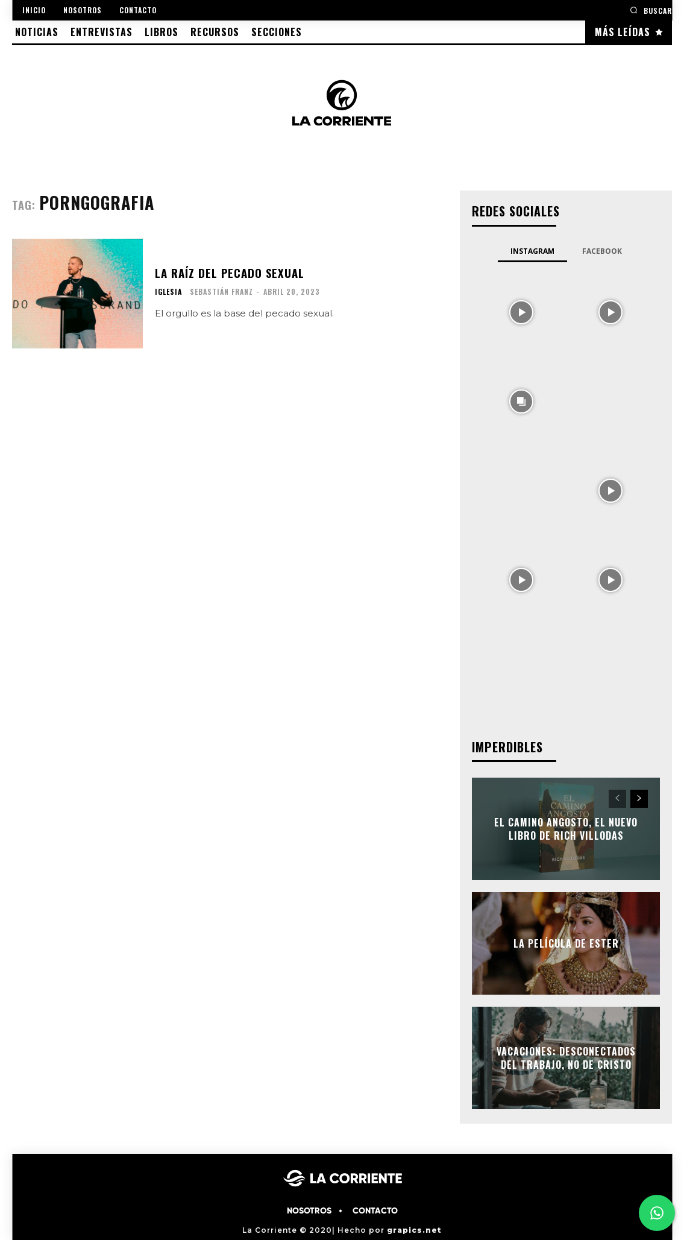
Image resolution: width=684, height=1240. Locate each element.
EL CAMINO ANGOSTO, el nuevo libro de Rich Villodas (566, 828)
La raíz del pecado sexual (229, 273)
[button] (651, 10)
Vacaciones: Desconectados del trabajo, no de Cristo (566, 1057)
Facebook (602, 251)
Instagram (532, 251)
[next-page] (639, 799)
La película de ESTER (566, 943)
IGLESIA (168, 291)
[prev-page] (617, 799)
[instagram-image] (521, 311)
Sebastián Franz (221, 291)
